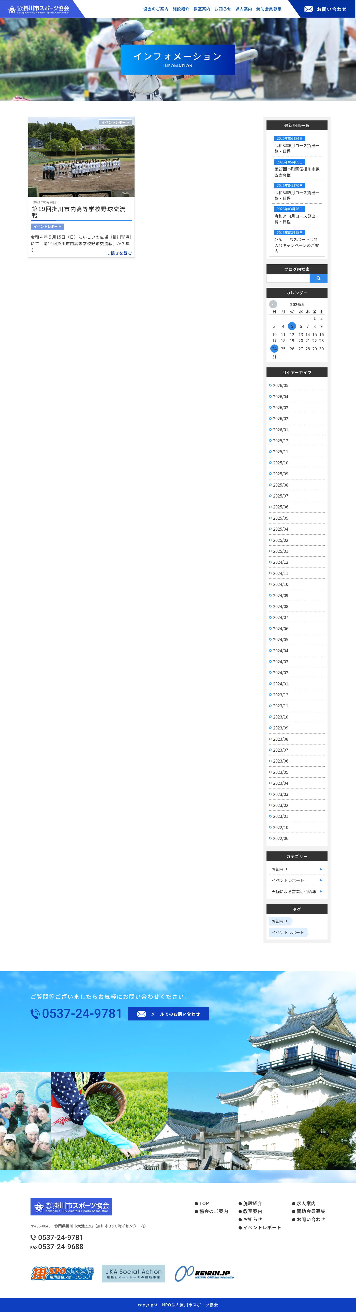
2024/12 (280, 562)
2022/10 (280, 827)
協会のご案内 (213, 1211)
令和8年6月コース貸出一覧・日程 (296, 148)
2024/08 (280, 606)
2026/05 (280, 385)
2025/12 (280, 440)
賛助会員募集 (311, 1211)
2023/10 (280, 717)
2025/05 (280, 518)
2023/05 (280, 772)
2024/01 (280, 684)
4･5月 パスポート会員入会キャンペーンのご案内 (296, 245)
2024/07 (280, 617)
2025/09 (280, 474)
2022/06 (280, 838)
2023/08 (280, 739)
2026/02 (280, 418)
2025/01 (280, 551)
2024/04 (280, 650)
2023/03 (280, 794)
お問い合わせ (311, 1219)
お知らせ (280, 869)
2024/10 (280, 584)
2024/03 (280, 661)
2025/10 (280, 463)
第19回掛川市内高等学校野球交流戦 (79, 211)
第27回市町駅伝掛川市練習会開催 (297, 171)
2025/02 (280, 540)
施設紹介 (252, 1203)
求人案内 (306, 1203)
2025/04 (280, 529)
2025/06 (280, 507)
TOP (204, 1203)
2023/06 (280, 761)
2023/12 (280, 695)
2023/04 (280, 783)
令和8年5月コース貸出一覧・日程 (296, 195)
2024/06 (280, 628)
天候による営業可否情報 (294, 891)
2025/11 (280, 451)
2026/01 (280, 429)
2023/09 (280, 728)
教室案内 (252, 1211)
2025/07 (280, 496)
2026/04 (280, 396)
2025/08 (280, 485)
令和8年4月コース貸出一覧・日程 (296, 219)
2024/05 (280, 639)
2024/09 (280, 595)
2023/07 (280, 750)
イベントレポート (115, 122)
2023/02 (280, 805)
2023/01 (280, 816)
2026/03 (280, 407)
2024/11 (280, 573)
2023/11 (280, 705)
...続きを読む (119, 253)
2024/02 (280, 672)
